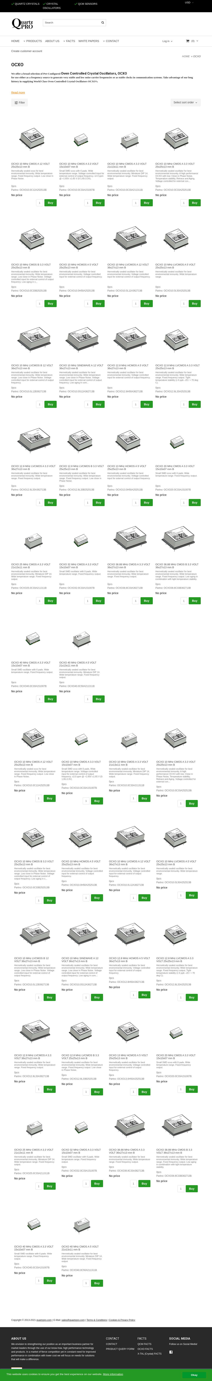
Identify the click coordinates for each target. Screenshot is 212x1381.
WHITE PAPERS (88, 41)
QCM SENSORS (85, 3)
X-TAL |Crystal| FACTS (150, 1353)
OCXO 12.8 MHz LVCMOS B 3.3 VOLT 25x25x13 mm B (80, 1057)
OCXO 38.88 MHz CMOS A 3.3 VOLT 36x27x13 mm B (126, 1151)
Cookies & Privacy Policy (122, 1320)
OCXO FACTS (145, 1349)
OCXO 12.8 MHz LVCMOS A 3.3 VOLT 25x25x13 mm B (174, 960)
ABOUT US (52, 41)
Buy (50, 202)
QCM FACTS (144, 1344)
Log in (165, 41)
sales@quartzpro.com (73, 1320)
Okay (194, 1375)
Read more (18, 92)
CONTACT (112, 41)
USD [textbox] (187, 2)
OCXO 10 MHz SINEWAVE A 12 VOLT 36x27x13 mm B (80, 960)
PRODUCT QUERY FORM (120, 1349)
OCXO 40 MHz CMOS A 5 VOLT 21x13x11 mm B (77, 664)
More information (113, 1374)
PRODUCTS (34, 41)
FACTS (70, 41)
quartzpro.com (44, 1320)
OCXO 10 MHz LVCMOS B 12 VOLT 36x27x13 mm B (31, 960)
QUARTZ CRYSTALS (25, 3)
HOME (15, 41)
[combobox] (189, 2)
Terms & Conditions (96, 1320)
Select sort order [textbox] (184, 102)
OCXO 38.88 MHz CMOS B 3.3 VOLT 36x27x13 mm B (174, 1151)
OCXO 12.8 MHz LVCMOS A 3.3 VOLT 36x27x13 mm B (32, 1057)
